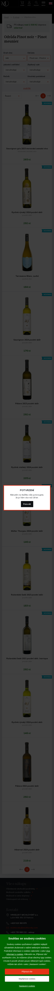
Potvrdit (27, 504)
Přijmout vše (27, 971)
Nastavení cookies (27, 986)
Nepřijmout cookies (27, 979)
